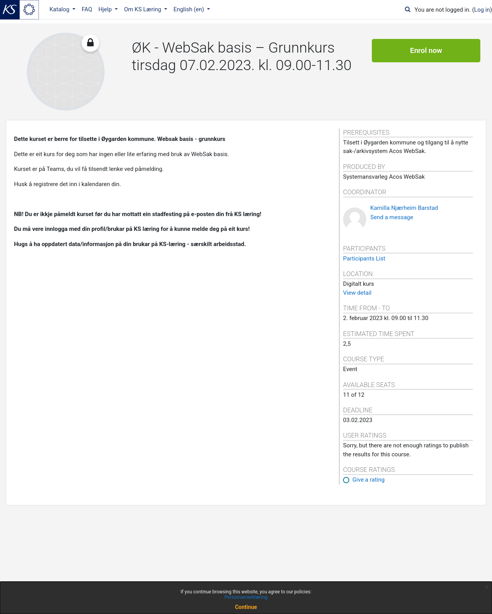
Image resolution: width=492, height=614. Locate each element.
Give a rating (368, 479)
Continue (246, 607)
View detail (357, 292)
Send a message (391, 217)
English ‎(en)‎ (189, 9)
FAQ (87, 9)
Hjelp (105, 9)
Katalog (60, 9)
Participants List (364, 258)
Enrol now (426, 50)
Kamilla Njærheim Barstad (404, 207)
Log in (482, 9)
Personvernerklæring (245, 597)
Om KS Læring (143, 9)
